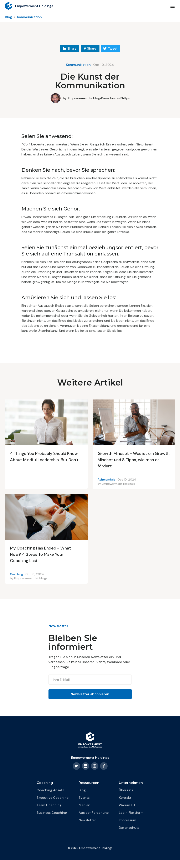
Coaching (16, 574)
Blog (8, 17)
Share (69, 48)
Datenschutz (129, 827)
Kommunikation (29, 17)
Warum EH (127, 805)
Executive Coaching (53, 797)
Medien (84, 805)
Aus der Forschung (94, 812)
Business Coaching (52, 812)
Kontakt (125, 797)
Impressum (127, 820)
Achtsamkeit (106, 479)
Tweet (110, 48)
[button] (172, 6)
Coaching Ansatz (50, 790)
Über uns (126, 790)
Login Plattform (131, 812)
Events (84, 797)
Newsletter (87, 820)
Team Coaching (49, 805)
